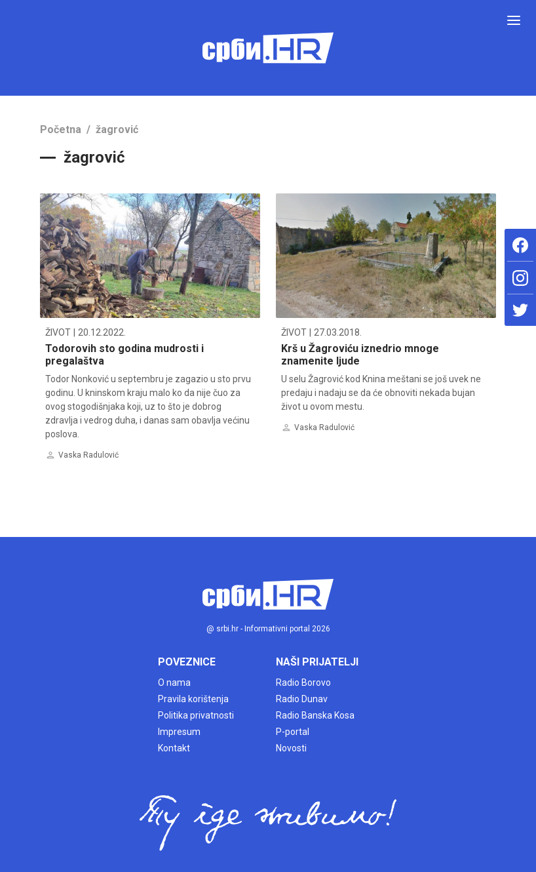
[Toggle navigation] (513, 20)
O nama (174, 682)
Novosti (291, 748)
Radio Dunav (302, 699)
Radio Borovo (303, 682)
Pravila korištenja (193, 699)
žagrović (117, 129)
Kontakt (174, 748)
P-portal (292, 731)
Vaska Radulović (88, 455)
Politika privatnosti (196, 715)
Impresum (179, 731)
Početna (60, 129)
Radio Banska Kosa (315, 715)
